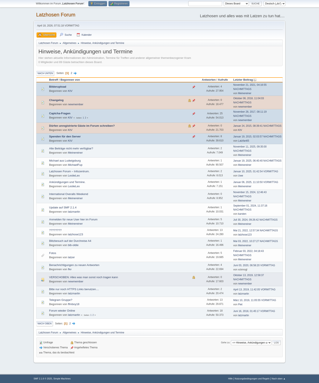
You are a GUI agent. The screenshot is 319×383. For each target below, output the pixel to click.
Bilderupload (57, 86)
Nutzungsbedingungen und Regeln (252, 378)
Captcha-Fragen (59, 113)
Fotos (52, 253)
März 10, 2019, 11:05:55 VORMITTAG (254, 300)
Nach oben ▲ (278, 378)
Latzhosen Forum (55, 14)
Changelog (56, 100)
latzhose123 (75, 234)
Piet (240, 304)
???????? (55, 230)
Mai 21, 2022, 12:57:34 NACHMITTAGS (255, 230)
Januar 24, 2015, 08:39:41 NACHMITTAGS (257, 125)
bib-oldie (73, 245)
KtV (70, 90)
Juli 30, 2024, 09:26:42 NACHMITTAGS (255, 219)
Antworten (209, 79)
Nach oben (45, 323)
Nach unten (45, 73)
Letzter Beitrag (245, 79)
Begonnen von (70, 79)
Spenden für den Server (65, 136)
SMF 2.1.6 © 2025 (43, 378)
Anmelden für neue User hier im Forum (73, 219)
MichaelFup (75, 164)
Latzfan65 (243, 140)
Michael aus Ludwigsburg (65, 160)
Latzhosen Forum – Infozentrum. (69, 171)
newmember (75, 104)
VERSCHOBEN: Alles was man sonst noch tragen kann (83, 277)
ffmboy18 (74, 304)
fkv (70, 269)
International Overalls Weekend (68, 194)
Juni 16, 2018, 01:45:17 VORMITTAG (254, 311)
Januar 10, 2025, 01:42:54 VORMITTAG (255, 171)
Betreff (53, 79)
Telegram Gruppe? (60, 299)
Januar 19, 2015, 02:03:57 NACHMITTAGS (257, 136)
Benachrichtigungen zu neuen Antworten (74, 265)
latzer (71, 257)
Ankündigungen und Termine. (67, 182)
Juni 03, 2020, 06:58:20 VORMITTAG (254, 265)
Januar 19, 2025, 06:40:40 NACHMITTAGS (257, 160)
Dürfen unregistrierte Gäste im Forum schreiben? (82, 125)
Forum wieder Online (62, 310)
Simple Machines (62, 378)
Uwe (240, 175)
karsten (242, 213)
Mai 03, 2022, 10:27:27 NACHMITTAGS (255, 241)
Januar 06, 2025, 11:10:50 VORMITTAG (255, 182)
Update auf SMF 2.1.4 (62, 207)
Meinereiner (244, 93)
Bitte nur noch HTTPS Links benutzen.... (74, 289)
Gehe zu (225, 342)
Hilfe (230, 378)
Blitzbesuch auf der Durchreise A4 (70, 240)
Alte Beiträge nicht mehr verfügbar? (71, 148)
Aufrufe (223, 79)
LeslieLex (74, 175)
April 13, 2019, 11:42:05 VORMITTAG (254, 289)
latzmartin (74, 211)
